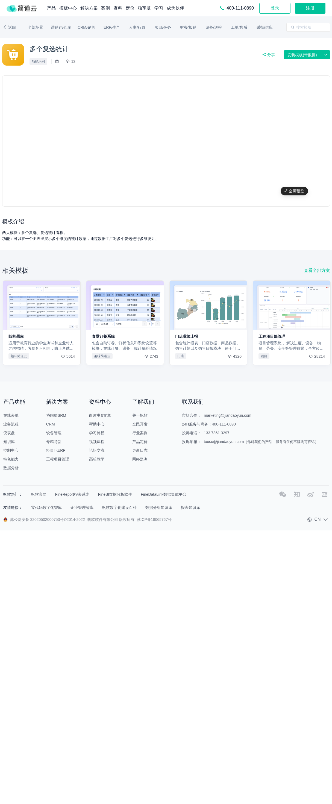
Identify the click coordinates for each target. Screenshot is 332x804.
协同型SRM (56, 415)
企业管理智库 (81, 507)
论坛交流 (96, 450)
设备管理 (53, 433)
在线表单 (11, 415)
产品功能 (14, 402)
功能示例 (38, 61)
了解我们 (143, 402)
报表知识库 (190, 507)
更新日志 (140, 450)
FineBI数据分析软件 (115, 494)
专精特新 (53, 441)
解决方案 (57, 402)
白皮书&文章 (100, 415)
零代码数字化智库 (46, 507)
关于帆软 (140, 415)
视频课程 (96, 441)
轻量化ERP (56, 450)
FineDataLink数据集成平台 (163, 494)
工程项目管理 (57, 459)
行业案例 (140, 433)
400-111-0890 (224, 424)
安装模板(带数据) (302, 55)
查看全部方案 (317, 270)
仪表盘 (9, 433)
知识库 (9, 441)
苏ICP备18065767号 (154, 519)
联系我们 (193, 402)
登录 (275, 8)
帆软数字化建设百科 (119, 507)
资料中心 (100, 402)
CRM (50, 424)
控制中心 (11, 450)
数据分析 (11, 468)
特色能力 (11, 459)
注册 (310, 8)
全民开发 (140, 424)
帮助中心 (96, 424)
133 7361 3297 (216, 433)
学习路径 (96, 433)
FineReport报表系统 (72, 494)
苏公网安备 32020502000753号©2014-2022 (47, 519)
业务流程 (11, 424)
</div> (166, 141)
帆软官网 (38, 494)
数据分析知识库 (158, 507)
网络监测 (140, 459)
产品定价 (140, 441)
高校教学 (96, 459)
